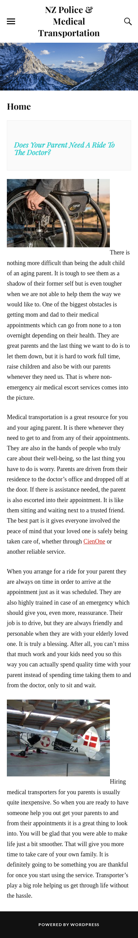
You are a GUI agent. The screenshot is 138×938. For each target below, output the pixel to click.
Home (19, 106)
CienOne (94, 541)
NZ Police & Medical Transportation (69, 20)
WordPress (84, 924)
